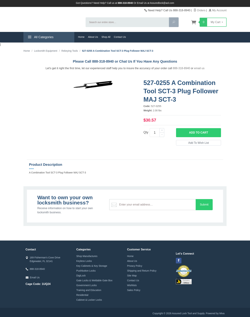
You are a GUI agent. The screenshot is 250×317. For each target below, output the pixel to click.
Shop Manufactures (86, 256)
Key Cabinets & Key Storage (91, 265)
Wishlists (132, 285)
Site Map (132, 275)
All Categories (40, 38)
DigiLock (81, 275)
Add (198, 132)
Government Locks (86, 285)
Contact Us (120, 37)
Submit (204, 204)
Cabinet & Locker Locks (89, 299)
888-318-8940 (181, 68)
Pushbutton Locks (86, 270)
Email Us (35, 277)
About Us (93, 37)
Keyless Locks (84, 261)
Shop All (105, 37)
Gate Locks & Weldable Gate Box (94, 280)
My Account (218, 10)
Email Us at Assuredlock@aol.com (155, 3)
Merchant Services (183, 278)
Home (81, 37)
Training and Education (88, 290)
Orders (199, 10)
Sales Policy (133, 290)
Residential (82, 295)
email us (199, 68)
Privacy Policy (134, 265)
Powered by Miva (215, 313)
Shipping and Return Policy (141, 270)
